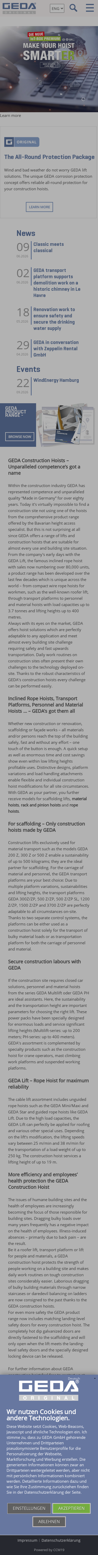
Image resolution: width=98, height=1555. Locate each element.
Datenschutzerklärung (61, 1540)
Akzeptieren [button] (71, 1508)
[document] (49, 1456)
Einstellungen (29, 1508)
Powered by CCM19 (49, 1549)
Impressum (27, 1540)
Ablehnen (49, 1521)
